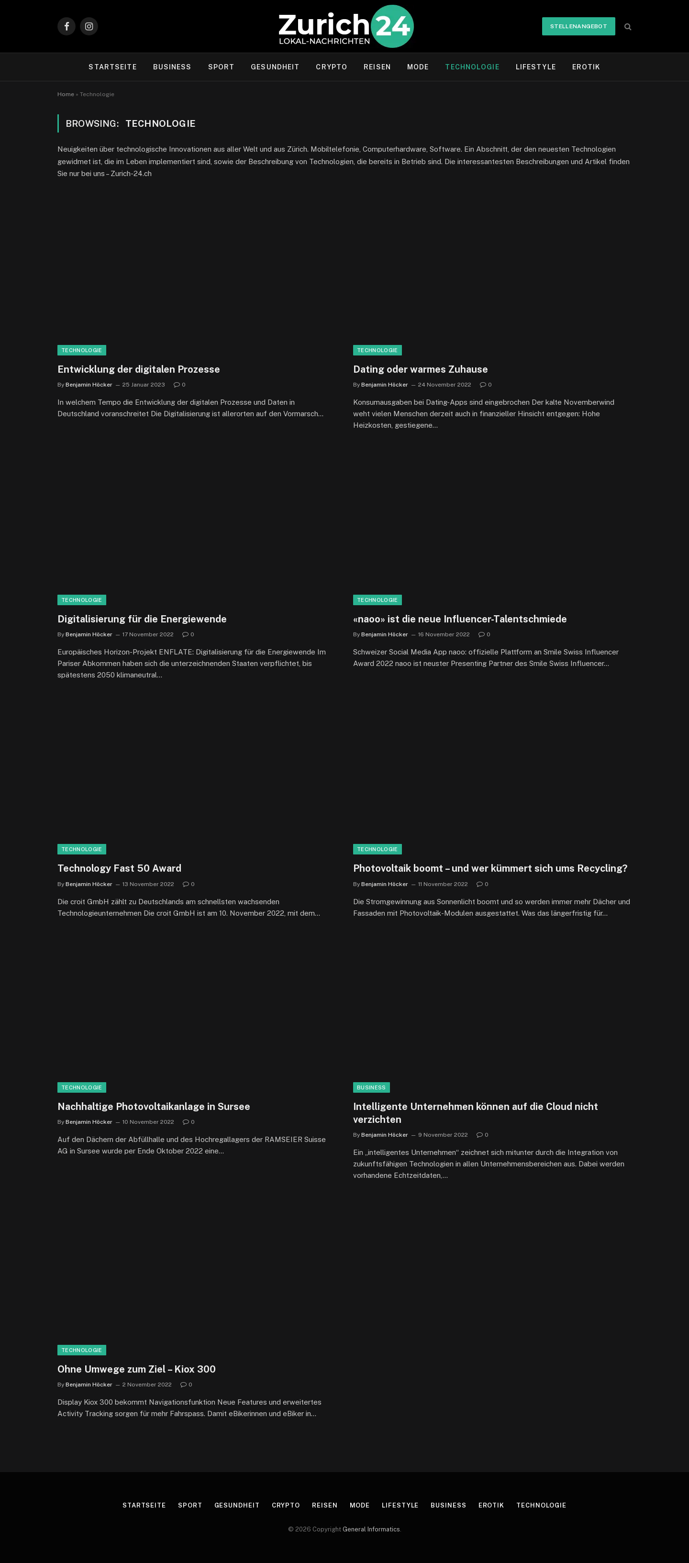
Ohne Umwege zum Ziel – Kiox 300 (136, 1369)
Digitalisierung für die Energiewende (142, 619)
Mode (418, 67)
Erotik (586, 67)
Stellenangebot (578, 26)
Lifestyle (536, 67)
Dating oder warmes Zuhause (420, 369)
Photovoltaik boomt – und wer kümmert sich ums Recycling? (490, 868)
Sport (221, 67)
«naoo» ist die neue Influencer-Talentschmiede (460, 619)
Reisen (377, 67)
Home (65, 94)
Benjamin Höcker (89, 384)
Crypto (331, 67)
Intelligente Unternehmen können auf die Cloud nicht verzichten (475, 1113)
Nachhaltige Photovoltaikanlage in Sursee (153, 1106)
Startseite (112, 67)
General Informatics (371, 1529)
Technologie (472, 67)
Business (172, 67)
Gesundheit (275, 67)
